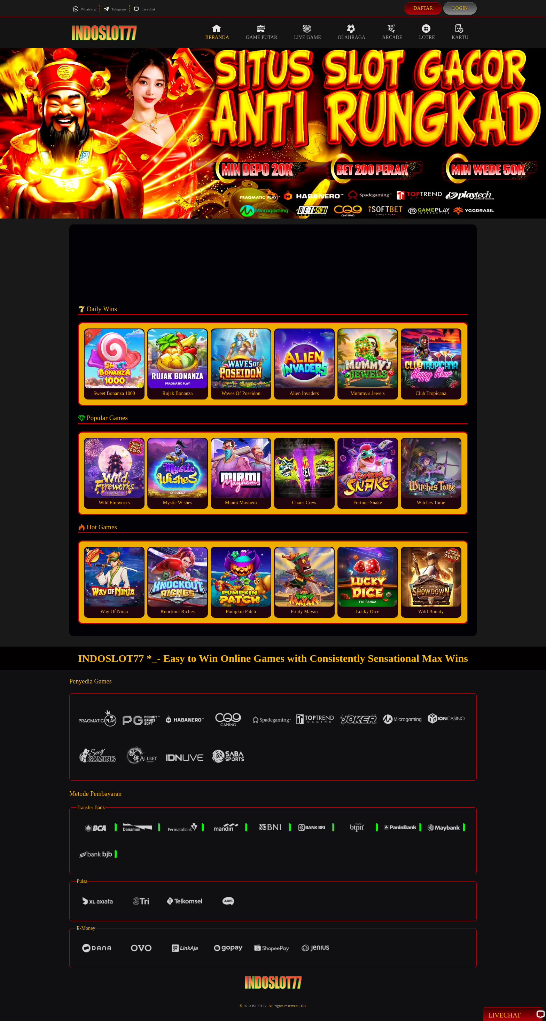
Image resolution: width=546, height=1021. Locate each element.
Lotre (427, 32)
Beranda (217, 32)
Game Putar (262, 32)
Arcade (392, 32)
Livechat (144, 9)
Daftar (423, 8)
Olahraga (351, 32)
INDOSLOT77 (255, 1006)
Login (460, 8)
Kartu (460, 32)
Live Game (307, 32)
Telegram (114, 9)
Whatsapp (84, 9)
